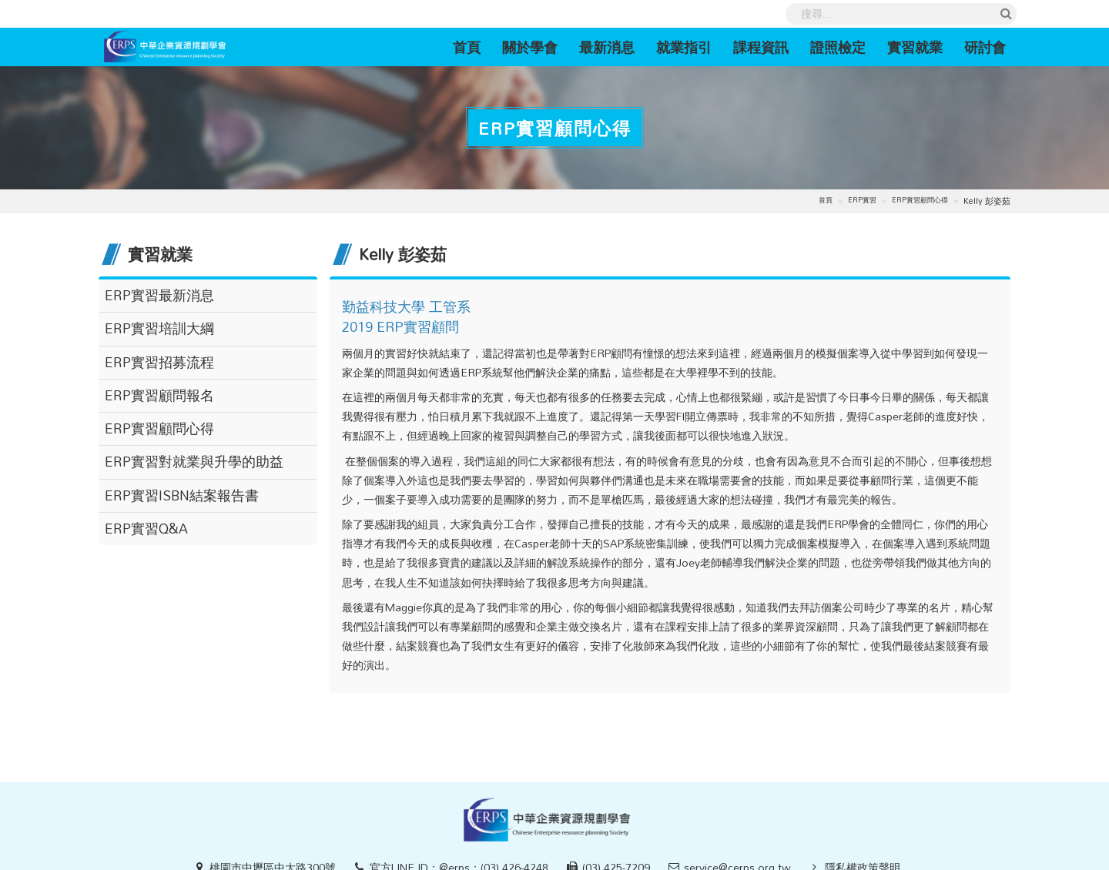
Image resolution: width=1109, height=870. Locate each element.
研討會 (985, 47)
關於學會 (530, 47)
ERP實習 (862, 200)
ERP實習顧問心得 (920, 200)
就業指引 (684, 47)
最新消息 (607, 47)
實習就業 (915, 47)
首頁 (472, 46)
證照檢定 (838, 47)
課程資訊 (761, 47)
